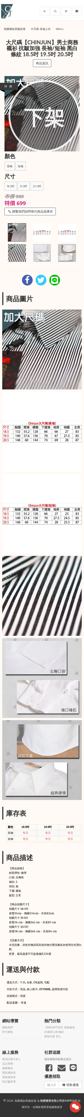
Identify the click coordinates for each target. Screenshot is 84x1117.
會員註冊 (7, 1059)
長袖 (9, 166)
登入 (18, 1059)
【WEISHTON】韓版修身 (59, 1027)
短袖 (20, 166)
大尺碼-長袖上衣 (41, 29)
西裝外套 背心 (52, 1036)
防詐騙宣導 (9, 1081)
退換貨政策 (9, 1077)
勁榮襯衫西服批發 (15, 29)
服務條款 (7, 1068)
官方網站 (7, 1032)
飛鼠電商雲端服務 (46, 1107)
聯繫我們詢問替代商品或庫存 (31, 211)
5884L (60, 29)
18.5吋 (10, 186)
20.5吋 (37, 186)
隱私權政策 (9, 1072)
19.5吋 (23, 186)
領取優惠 (70, 1085)
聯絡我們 (7, 1027)
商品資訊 (42, 63)
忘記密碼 (7, 1063)
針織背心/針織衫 (54, 1032)
